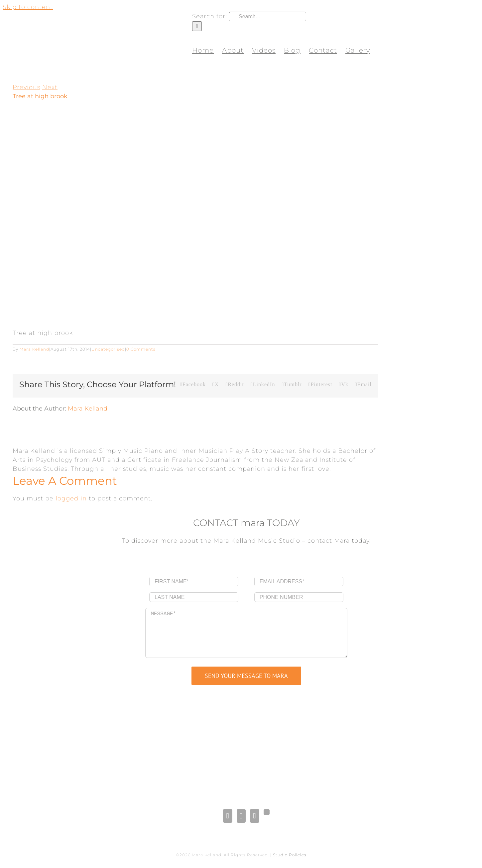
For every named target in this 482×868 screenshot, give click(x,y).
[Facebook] (227, 816)
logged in (71, 498)
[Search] (197, 26)
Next (50, 87)
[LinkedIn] (241, 816)
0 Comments (141, 349)
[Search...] (267, 16)
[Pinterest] (254, 816)
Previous (26, 87)
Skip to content (28, 7)
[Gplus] (267, 812)
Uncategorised (108, 349)
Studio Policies (289, 854)
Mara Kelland (34, 349)
